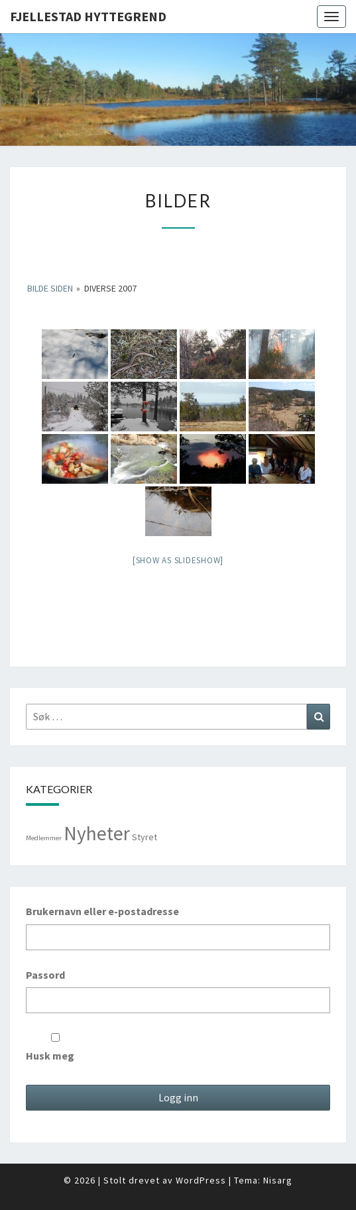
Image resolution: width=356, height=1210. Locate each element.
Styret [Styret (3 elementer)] (144, 837)
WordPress (201, 1180)
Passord (45, 974)
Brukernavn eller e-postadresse (102, 911)
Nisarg (277, 1180)
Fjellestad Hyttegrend (88, 16)
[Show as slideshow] (178, 560)
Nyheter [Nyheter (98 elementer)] (97, 833)
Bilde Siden (50, 288)
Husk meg (55, 1047)
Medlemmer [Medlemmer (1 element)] (44, 838)
